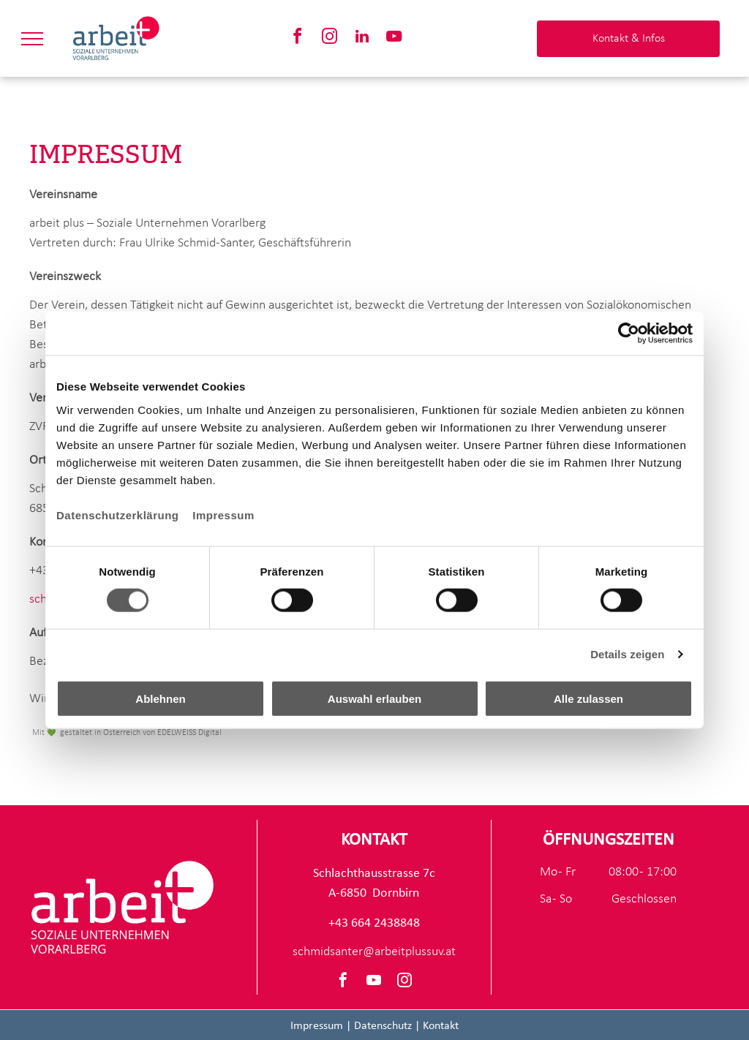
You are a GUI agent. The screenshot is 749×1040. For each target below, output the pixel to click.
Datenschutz (383, 1026)
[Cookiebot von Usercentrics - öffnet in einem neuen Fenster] (629, 333)
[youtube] (394, 38)
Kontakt (441, 1026)
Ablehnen (160, 698)
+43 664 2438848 (374, 923)
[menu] (32, 39)
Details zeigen (627, 654)
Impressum (223, 514)
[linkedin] (362, 38)
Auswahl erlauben (374, 698)
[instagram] (330, 38)
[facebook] (297, 38)
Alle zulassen (588, 698)
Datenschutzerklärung (117, 514)
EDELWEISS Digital (189, 732)
